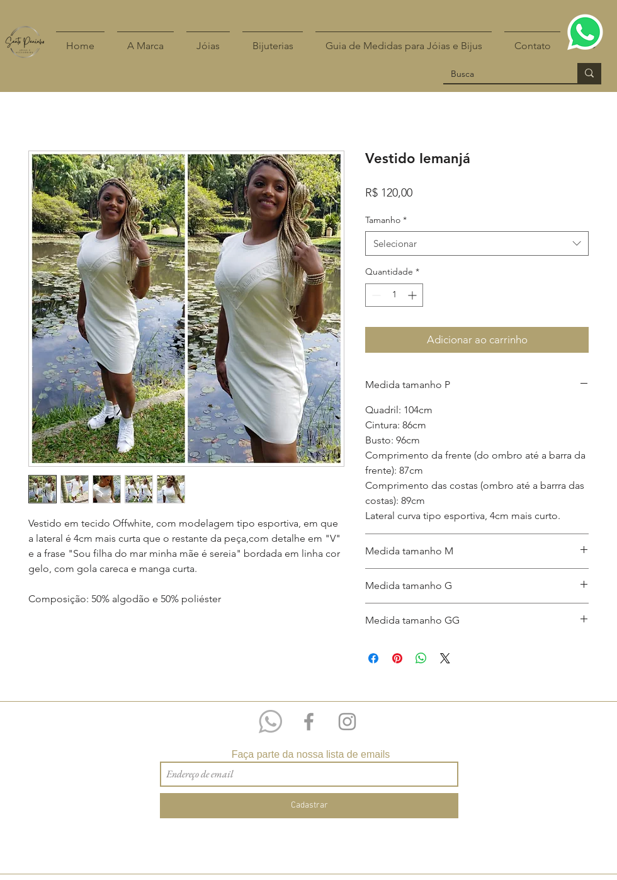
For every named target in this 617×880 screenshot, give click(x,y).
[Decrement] (375, 295)
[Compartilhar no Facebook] (373, 658)
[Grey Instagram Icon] (347, 721)
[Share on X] (445, 658)
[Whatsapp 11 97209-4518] (270, 721)
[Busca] (501, 74)
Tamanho (386, 220)
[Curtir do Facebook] (586, 708)
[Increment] (413, 295)
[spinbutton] (394, 295)
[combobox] (477, 243)
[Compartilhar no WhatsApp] (421, 658)
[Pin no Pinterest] (397, 658)
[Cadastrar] (309, 805)
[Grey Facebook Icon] (308, 721)
